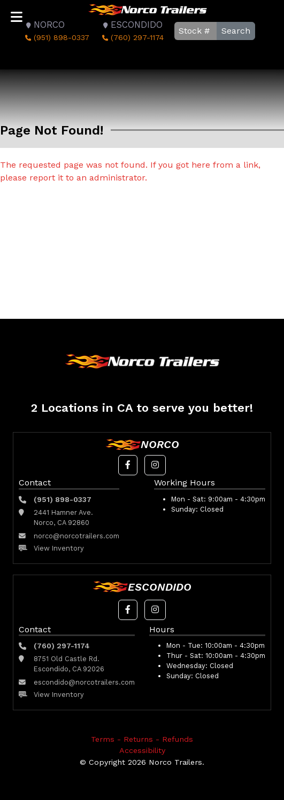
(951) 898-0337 (56, 37)
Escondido (131, 25)
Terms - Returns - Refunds (142, 739)
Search (235, 31)
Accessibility (142, 750)
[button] (127, 465)
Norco (44, 25)
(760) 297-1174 (132, 37)
